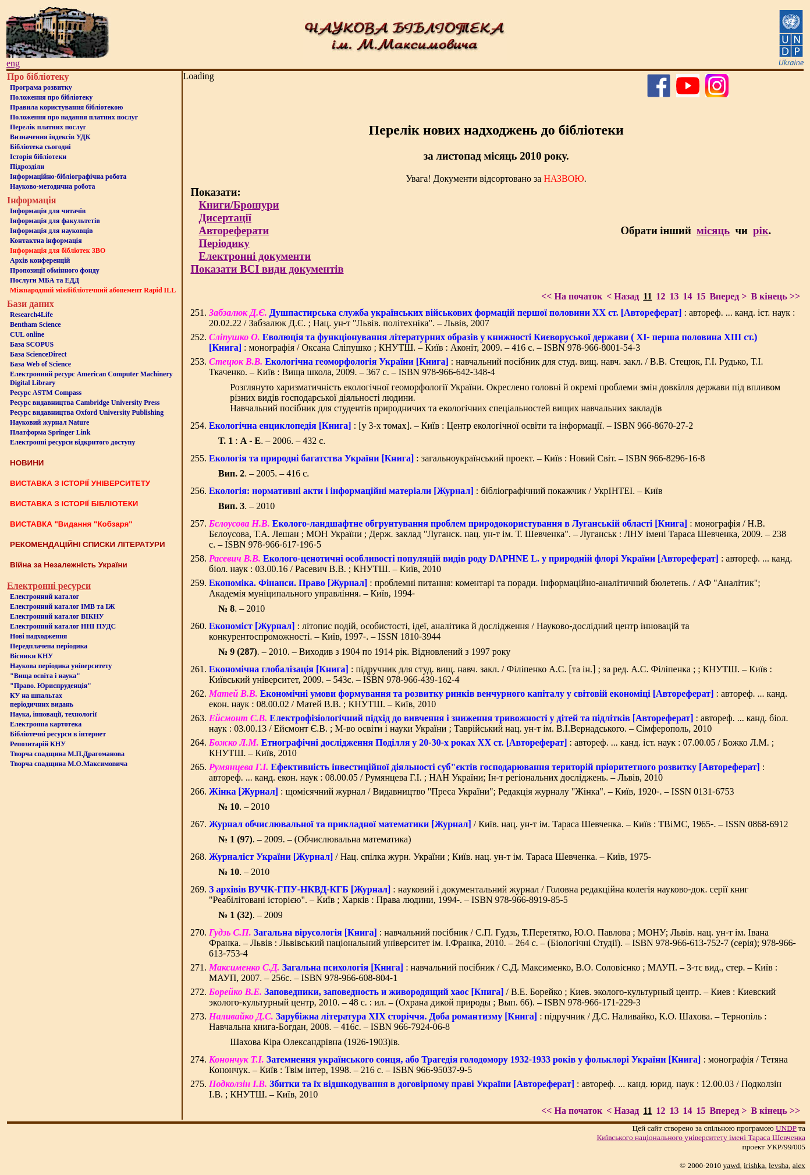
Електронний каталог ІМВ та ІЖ (62, 606)
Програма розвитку (41, 87)
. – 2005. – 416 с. (263, 473)
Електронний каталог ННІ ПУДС (63, 626)
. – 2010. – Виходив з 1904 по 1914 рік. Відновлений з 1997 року (364, 652)
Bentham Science (35, 324)
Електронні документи (254, 256)
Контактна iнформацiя (46, 241)
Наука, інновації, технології (53, 714)
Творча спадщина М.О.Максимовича (68, 764)
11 (647, 296)
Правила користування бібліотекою (66, 107)
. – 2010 (246, 506)
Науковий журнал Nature (49, 422)
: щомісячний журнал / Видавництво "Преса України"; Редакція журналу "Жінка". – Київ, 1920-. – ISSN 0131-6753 (471, 791)
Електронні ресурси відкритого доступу (72, 442)
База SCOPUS (32, 344)
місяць (713, 230)
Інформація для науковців (51, 231)
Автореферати (233, 230)
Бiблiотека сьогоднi (40, 147)
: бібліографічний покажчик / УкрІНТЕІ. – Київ (436, 491)
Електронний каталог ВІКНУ (57, 616)
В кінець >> (775, 296)
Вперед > (728, 296)
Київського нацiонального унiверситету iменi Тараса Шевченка (700, 1137)
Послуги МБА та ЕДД (44, 280)
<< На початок (571, 296)
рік (760, 230)
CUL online (27, 334)
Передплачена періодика (48, 646)
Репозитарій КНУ (38, 744)
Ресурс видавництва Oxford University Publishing (87, 412)
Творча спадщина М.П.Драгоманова (67, 754)
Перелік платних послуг (48, 127)
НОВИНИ (27, 462)
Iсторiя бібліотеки (38, 157)
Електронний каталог (44, 596)
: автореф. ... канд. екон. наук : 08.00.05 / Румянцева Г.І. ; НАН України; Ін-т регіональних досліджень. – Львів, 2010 (487, 772)
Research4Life (31, 314)
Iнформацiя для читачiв (48, 211)
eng (13, 63)
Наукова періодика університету (61, 666)
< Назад (622, 296)
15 (700, 296)
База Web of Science (40, 364)
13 (673, 296)
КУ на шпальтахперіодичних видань (41, 699)
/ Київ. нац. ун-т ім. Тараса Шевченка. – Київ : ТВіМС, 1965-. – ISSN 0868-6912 (498, 824)
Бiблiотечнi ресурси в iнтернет (58, 734)
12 (660, 296)
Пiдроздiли (27, 167)
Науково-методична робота (52, 186)
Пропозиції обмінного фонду (55, 270)
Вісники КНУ (31, 656)
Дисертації (224, 217)
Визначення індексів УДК (50, 137)
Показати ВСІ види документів (266, 269)
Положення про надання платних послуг (74, 117)
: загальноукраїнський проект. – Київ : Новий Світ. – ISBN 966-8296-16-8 (457, 458)
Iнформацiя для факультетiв (55, 221)
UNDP (786, 1128)
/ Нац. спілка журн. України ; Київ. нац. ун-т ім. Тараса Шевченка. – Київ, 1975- (430, 857)
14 (687, 296)
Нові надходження (38, 636)
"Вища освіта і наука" (45, 676)
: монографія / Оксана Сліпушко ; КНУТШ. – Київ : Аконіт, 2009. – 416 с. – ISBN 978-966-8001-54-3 (483, 342)
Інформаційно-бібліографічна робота (68, 176)
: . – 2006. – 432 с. (271, 441)
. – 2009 (250, 915)
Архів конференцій (40, 260)
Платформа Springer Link (50, 432)
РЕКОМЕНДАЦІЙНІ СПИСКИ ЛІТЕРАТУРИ (87, 544)
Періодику (223, 243)
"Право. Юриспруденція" (50, 686)
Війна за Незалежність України (68, 564)
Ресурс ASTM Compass (45, 393)
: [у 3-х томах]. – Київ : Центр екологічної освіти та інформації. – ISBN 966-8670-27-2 (451, 426)
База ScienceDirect (38, 354)
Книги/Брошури (238, 205)
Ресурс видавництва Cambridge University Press (84, 402)
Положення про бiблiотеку (51, 97)
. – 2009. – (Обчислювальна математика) (314, 839)
